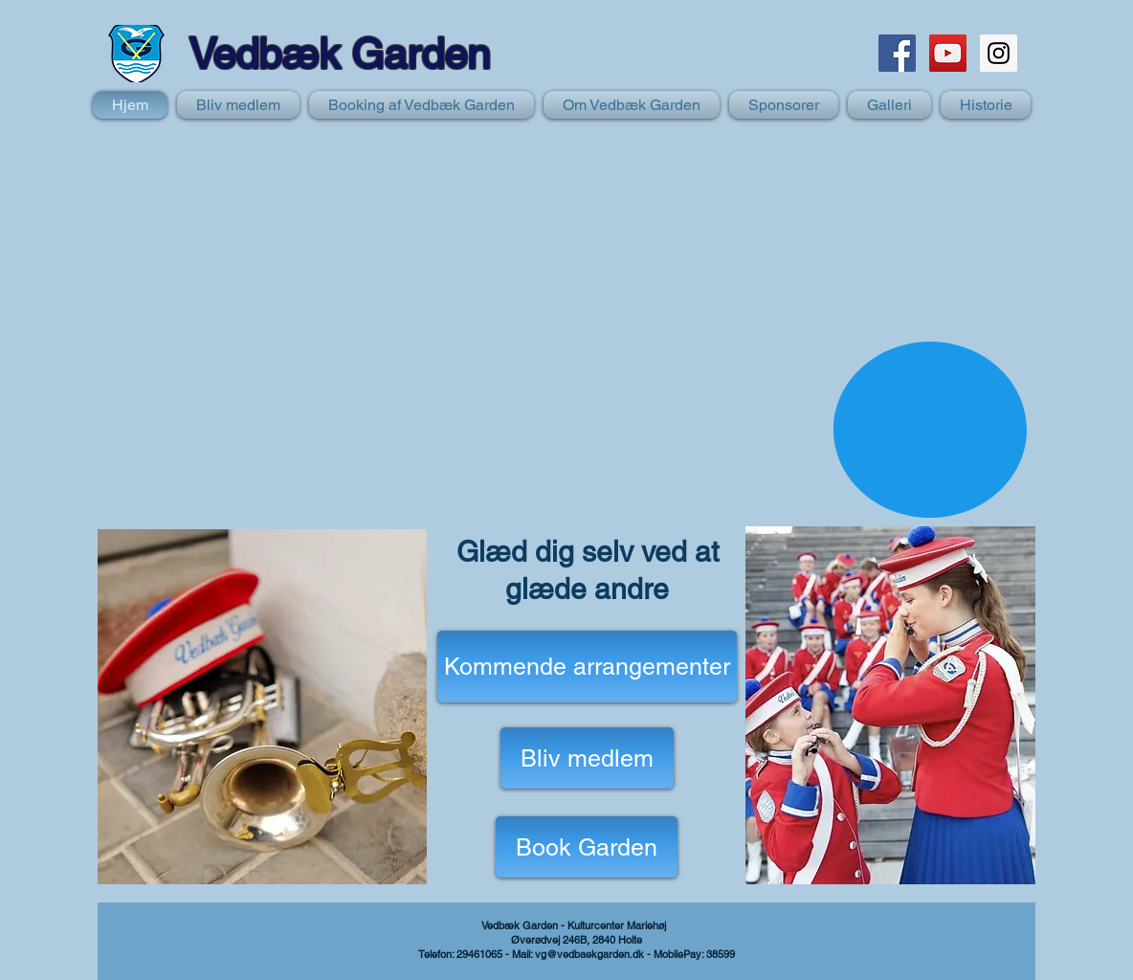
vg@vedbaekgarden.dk (589, 954)
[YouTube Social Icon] (947, 53)
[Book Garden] (587, 847)
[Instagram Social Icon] (998, 53)
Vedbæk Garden (339, 54)
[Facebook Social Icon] (897, 53)
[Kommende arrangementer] (587, 666)
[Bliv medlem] (587, 758)
